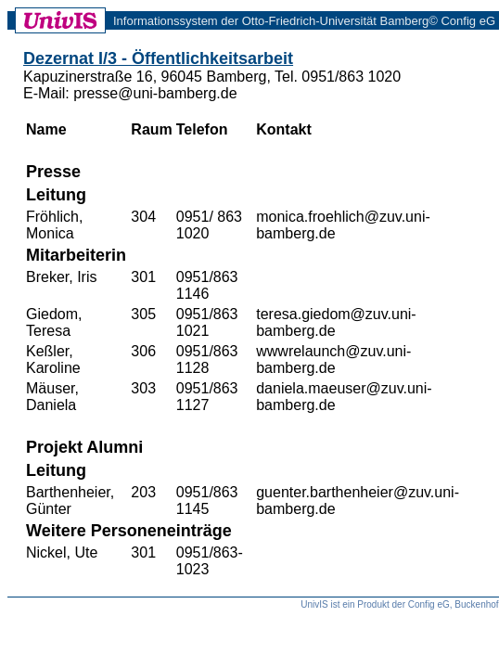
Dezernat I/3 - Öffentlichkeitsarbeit (158, 58)
